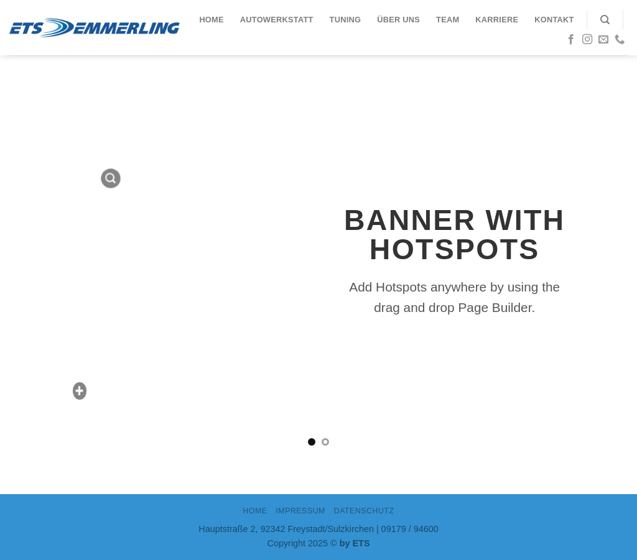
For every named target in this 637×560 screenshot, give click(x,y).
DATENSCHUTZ (364, 511)
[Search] (605, 20)
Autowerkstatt (277, 19)
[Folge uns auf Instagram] (587, 39)
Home (211, 19)
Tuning (345, 19)
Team (447, 19)
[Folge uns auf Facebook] (571, 39)
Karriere (496, 19)
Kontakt (554, 19)
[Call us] (620, 39)
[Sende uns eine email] (603, 39)
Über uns (398, 19)
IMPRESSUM (300, 511)
